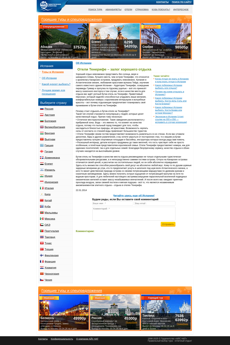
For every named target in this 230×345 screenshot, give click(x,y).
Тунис (48, 243)
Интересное (180, 9)
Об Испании (84, 63)
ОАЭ (47, 224)
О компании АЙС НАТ (87, 339)
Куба (47, 206)
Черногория (52, 273)
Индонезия (51, 182)
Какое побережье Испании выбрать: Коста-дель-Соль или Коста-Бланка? (171, 101)
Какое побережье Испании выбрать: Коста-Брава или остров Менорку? (168, 110)
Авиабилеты (113, 9)
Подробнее (80, 322)
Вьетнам (50, 139)
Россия (49, 108)
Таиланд (50, 237)
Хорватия (50, 267)
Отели (128, 9)
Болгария (50, 121)
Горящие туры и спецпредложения (72, 291)
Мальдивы (51, 212)
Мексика (50, 218)
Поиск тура (95, 9)
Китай (48, 200)
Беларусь (47, 317)
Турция (49, 249)
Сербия (147, 46)
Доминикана (52, 157)
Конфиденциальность (62, 339)
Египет (49, 163)
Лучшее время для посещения (53, 92)
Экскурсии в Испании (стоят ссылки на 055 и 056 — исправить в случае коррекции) (171, 119)
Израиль (50, 169)
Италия (49, 188)
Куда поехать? (161, 9)
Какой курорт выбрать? (56, 84)
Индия (49, 176)
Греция (49, 145)
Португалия (52, 231)
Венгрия (50, 133)
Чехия (48, 279)
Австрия (50, 114)
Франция (50, 261)
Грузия (49, 151)
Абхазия (46, 46)
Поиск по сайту (182, 2)
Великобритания (55, 127)
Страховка (142, 9)
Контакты (162, 2)
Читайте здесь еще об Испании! (134, 195)
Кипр (48, 194)
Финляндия (52, 255)
